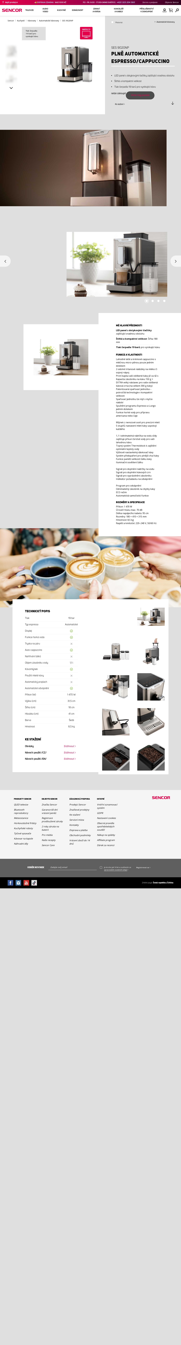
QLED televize (21, 804)
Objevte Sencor (172, 2)
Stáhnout (69, 746)
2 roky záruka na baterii (50, 828)
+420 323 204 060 (126, 2)
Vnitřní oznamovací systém (107, 806)
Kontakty (74, 824)
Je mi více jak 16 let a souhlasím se (117, 868)
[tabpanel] (90, 267)
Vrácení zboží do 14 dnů (79, 842)
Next (11, 88)
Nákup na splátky (106, 834)
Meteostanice (21, 818)
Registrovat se (142, 867)
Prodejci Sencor (77, 804)
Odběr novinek (35, 867)
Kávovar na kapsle (23, 838)
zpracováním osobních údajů (115, 870)
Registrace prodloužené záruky (52, 820)
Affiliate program (106, 840)
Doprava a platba (78, 830)
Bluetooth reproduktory (21, 811)
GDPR (100, 813)
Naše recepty (48, 840)
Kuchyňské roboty (23, 828)
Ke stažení (119, 104)
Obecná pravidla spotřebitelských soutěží (105, 826)
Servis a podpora (150, 2)
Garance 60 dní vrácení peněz (50, 811)
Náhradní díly (21, 843)
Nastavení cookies (106, 818)
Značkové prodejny (79, 809)
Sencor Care (48, 845)
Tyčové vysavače (22, 833)
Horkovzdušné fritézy (25, 823)
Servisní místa (76, 819)
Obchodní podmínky (80, 835)
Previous (5, 261)
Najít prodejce (11, 2)
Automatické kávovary (166, 22)
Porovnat (119, 23)
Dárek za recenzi (105, 845)
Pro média (47, 834)
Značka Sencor (49, 804)
